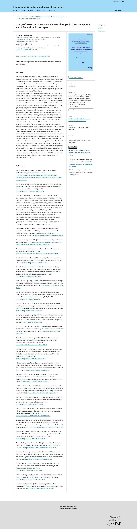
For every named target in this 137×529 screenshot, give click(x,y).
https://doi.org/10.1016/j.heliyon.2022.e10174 (30, 191)
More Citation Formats (76, 110)
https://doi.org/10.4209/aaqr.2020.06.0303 (29, 470)
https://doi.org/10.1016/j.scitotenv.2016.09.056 (30, 359)
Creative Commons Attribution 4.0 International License (79, 152)
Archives (30, 10)
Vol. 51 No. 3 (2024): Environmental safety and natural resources (47, 17)
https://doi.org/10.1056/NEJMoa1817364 (34, 263)
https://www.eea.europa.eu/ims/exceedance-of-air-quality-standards (37, 254)
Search (119, 10)
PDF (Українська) (76, 77)
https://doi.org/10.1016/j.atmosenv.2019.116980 (31, 439)
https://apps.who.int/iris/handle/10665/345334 (49, 235)
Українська (101, 31)
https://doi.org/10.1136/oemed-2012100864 (29, 311)
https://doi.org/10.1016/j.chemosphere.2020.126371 (40, 448)
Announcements (41, 10)
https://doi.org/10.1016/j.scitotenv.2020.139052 (30, 479)
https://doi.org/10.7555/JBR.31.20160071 (28, 299)
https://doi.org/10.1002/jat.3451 (32, 322)
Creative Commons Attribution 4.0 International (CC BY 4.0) (80, 164)
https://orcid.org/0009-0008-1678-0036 (26, 41)
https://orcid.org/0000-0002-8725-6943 (26, 50)
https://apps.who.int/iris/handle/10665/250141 (40, 488)
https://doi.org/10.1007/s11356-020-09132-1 (34, 381)
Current (22, 10)
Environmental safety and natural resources (38, 7)
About (51, 10)
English (100, 28)
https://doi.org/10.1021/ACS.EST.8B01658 (50, 427)
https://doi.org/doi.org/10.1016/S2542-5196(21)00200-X (33, 416)
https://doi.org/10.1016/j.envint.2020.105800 (38, 459)
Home (15, 10)
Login (122, 1)
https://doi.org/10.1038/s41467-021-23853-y (29, 404)
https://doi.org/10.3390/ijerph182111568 (28, 276)
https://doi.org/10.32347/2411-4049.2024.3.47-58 (35, 56)
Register (116, 1)
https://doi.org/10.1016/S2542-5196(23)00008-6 (43, 393)
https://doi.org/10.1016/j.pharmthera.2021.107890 (31, 345)
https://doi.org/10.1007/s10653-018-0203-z (37, 370)
